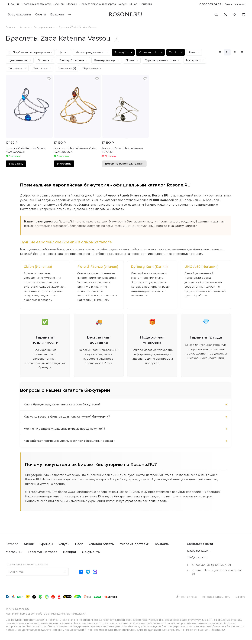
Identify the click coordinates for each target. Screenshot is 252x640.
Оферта (240, 596)
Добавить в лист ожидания (124, 163)
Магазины (14, 552)
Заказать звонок (235, 4)
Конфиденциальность (216, 596)
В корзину (16, 163)
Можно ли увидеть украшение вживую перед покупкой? (66, 429)
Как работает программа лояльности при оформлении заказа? (71, 441)
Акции (29, 544)
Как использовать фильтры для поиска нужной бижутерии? (68, 417)
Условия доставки (134, 544)
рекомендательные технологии (66, 613)
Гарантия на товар (42, 552)
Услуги (63, 544)
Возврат (69, 552)
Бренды (46, 544)
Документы (91, 552)
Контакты (162, 544)
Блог (79, 544)
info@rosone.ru (197, 557)
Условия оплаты (101, 544)
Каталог (12, 544)
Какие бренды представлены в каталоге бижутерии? (63, 405)
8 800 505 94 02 (210, 4)
